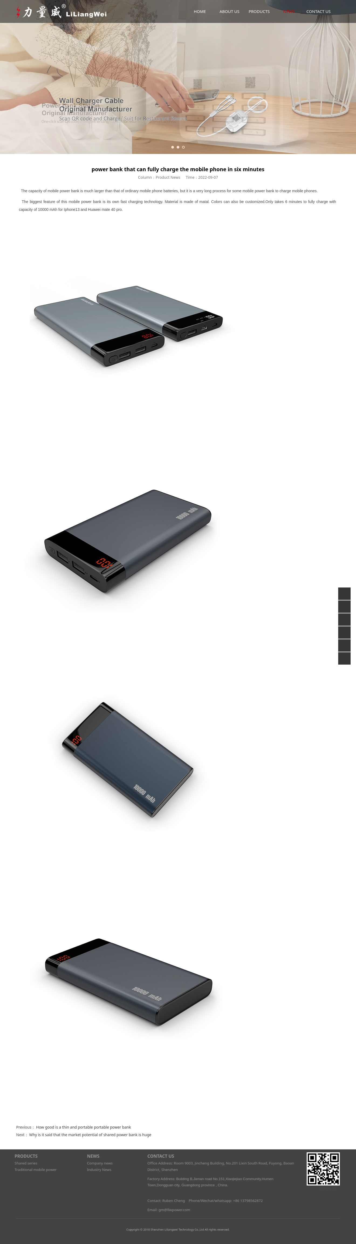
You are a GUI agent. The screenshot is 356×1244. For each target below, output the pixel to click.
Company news (96, 1163)
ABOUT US (229, 11)
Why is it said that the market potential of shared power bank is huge (90, 1134)
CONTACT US (318, 11)
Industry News (96, 1169)
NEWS (289, 11)
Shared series (22, 1163)
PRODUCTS (259, 11)
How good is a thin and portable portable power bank (83, 1127)
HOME (200, 11)
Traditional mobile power (32, 1169)
